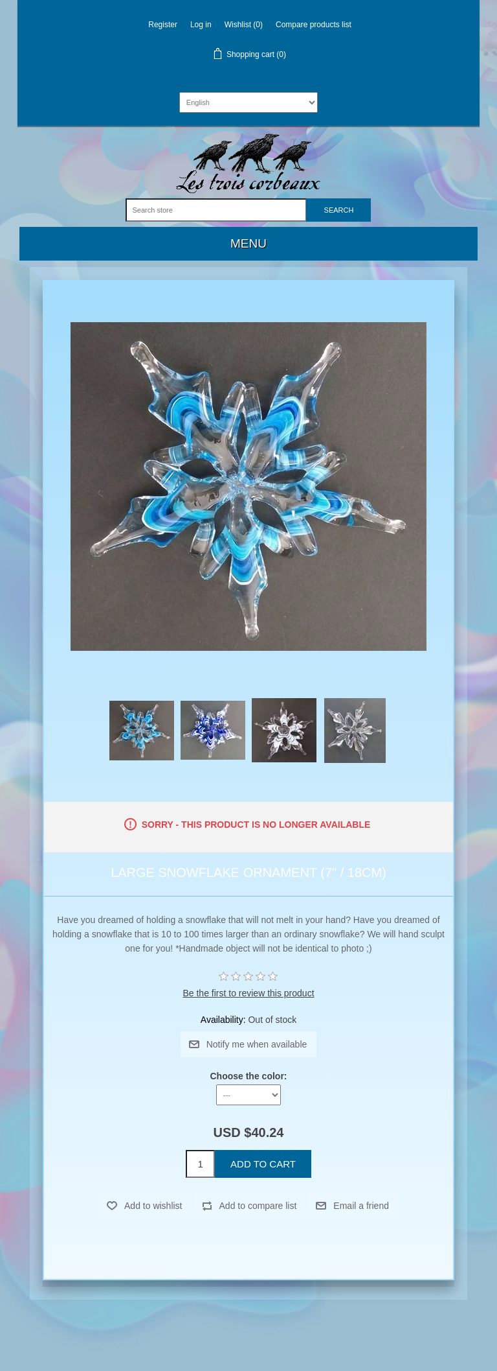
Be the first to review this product (248, 993)
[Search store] (216, 210)
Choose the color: (248, 1076)
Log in (201, 24)
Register (162, 24)
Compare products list (313, 24)
